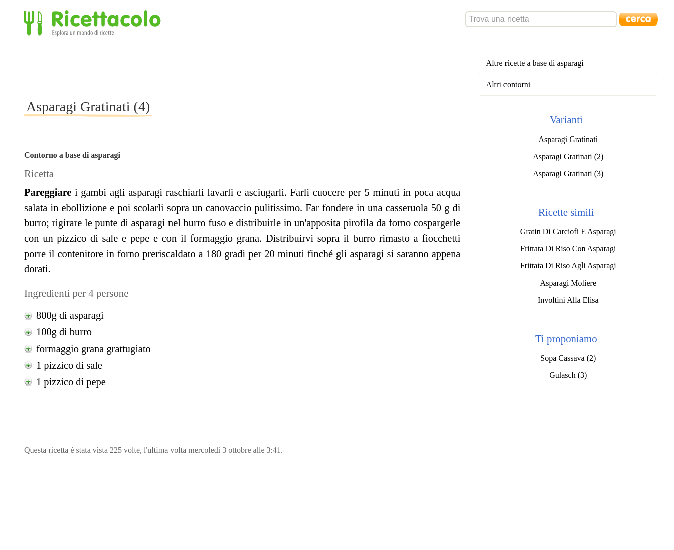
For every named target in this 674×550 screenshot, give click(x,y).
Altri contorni (508, 84)
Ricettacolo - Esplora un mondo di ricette (94, 22)
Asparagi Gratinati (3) (568, 173)
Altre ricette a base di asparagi (535, 63)
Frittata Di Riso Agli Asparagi (568, 265)
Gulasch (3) (568, 375)
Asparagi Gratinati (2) (568, 156)
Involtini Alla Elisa (568, 300)
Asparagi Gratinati (568, 139)
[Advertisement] (206, 67)
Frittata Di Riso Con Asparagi (568, 248)
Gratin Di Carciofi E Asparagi (568, 231)
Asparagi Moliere (568, 283)
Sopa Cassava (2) (568, 358)
